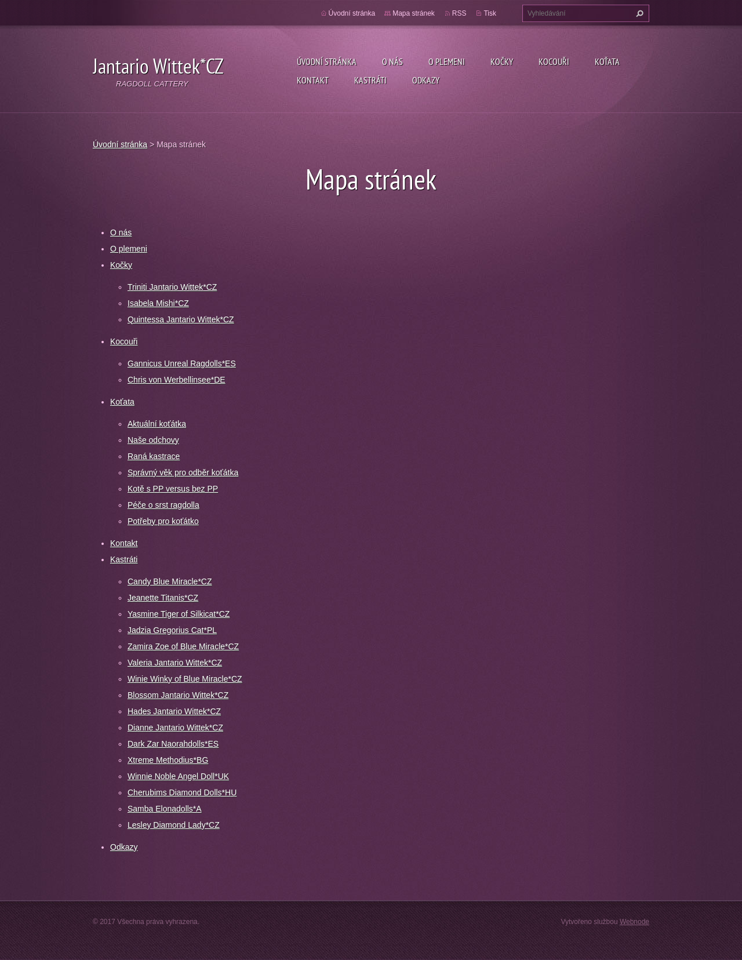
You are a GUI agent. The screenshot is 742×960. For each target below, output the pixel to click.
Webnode (634, 922)
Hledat (638, 13)
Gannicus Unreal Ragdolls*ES (182, 363)
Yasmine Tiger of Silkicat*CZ (179, 614)
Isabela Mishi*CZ (158, 303)
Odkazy (425, 80)
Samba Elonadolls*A (165, 808)
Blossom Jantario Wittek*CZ (178, 695)
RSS (459, 13)
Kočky (501, 61)
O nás (392, 61)
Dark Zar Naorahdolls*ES (173, 743)
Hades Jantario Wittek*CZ (174, 711)
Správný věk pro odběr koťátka (183, 472)
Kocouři (554, 61)
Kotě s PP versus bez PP (173, 488)
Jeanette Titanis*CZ (163, 597)
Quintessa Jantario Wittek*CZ (181, 319)
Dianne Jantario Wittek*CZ (175, 727)
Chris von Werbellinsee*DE (176, 379)
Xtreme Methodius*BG (168, 760)
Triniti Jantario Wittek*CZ (172, 287)
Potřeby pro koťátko (163, 521)
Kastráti (370, 80)
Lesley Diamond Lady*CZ (174, 825)
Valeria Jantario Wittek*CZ (175, 662)
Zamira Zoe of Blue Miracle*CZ (183, 646)
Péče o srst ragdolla (163, 505)
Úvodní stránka (327, 61)
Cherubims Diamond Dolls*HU (182, 792)
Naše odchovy (153, 440)
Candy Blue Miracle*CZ (170, 581)
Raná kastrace (154, 456)
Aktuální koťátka (157, 423)
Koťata (607, 61)
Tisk (489, 13)
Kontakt (313, 80)
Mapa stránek (413, 13)
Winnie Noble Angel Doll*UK (178, 776)
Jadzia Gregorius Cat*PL (172, 630)
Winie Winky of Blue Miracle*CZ (185, 678)
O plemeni (446, 61)
